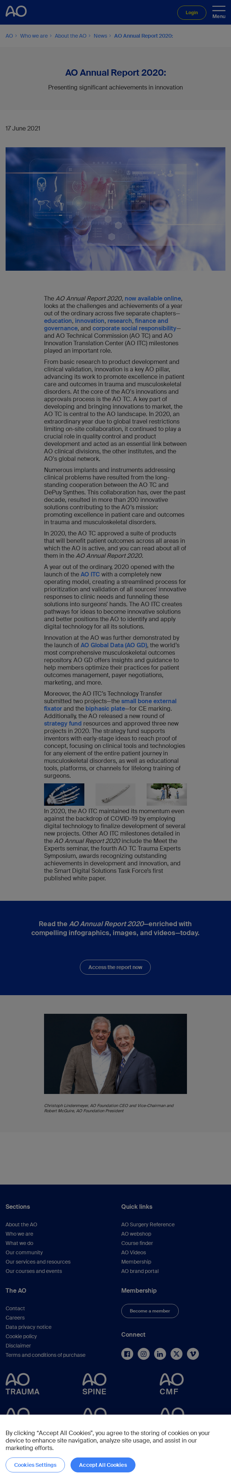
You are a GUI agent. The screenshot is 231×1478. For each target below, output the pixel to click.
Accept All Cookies (103, 1465)
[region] (115, 1446)
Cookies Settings (35, 1465)
